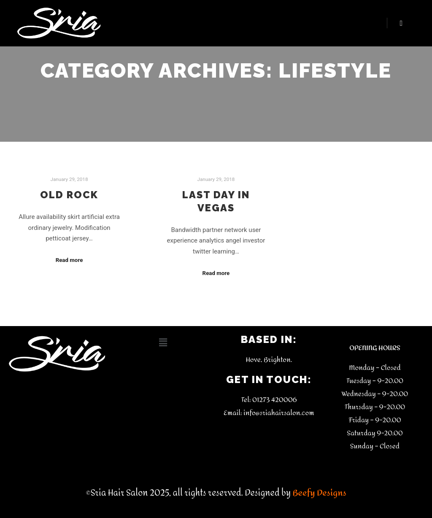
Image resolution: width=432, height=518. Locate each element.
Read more (69, 260)
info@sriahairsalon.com (278, 412)
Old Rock (69, 195)
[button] (163, 343)
